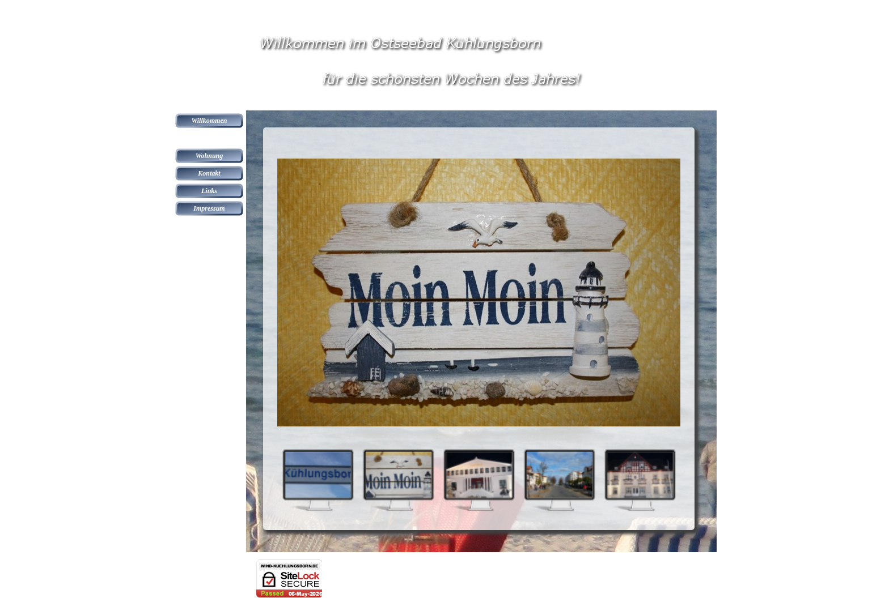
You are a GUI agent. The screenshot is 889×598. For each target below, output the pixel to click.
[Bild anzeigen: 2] (398, 479)
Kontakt (209, 173)
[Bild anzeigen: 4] (559, 479)
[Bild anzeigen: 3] (478, 479)
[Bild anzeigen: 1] (317, 479)
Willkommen (209, 121)
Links (209, 191)
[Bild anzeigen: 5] (639, 479)
